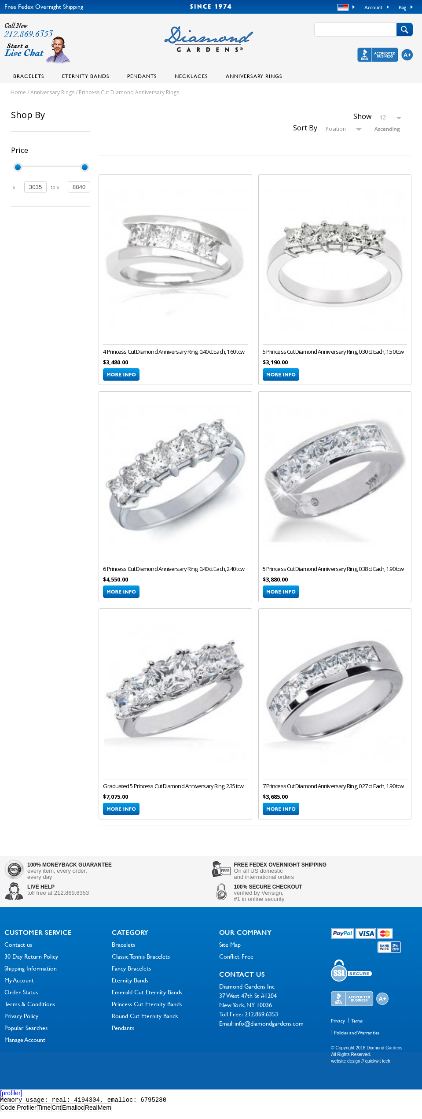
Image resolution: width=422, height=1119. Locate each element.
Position (336, 129)
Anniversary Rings (254, 76)
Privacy (338, 1026)
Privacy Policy (21, 1021)
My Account (19, 986)
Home (18, 92)
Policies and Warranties (356, 1038)
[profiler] (11, 1099)
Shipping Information (30, 974)
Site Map (230, 950)
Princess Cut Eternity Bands (147, 1010)
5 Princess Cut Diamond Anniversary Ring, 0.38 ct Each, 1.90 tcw (333, 573)
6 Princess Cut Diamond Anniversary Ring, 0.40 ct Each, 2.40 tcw (173, 573)
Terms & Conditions (29, 1010)
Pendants (142, 76)
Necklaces (191, 76)
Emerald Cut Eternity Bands (147, 998)
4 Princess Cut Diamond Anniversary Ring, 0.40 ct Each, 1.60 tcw (173, 354)
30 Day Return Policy (31, 962)
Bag (402, 7)
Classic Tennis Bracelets (141, 962)
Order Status (21, 998)
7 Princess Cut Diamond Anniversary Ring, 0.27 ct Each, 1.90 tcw (333, 792)
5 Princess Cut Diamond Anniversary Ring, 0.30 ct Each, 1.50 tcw (333, 354)
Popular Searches (26, 1033)
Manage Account (24, 1045)
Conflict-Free (236, 962)
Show (362, 116)
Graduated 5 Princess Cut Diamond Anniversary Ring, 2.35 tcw (173, 792)
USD (344, 7)
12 (383, 117)
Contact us (18, 950)
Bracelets (28, 76)
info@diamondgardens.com (269, 1029)
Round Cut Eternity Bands (145, 1021)
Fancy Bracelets (131, 974)
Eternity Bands (86, 76)
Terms (357, 1026)
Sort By (305, 128)
